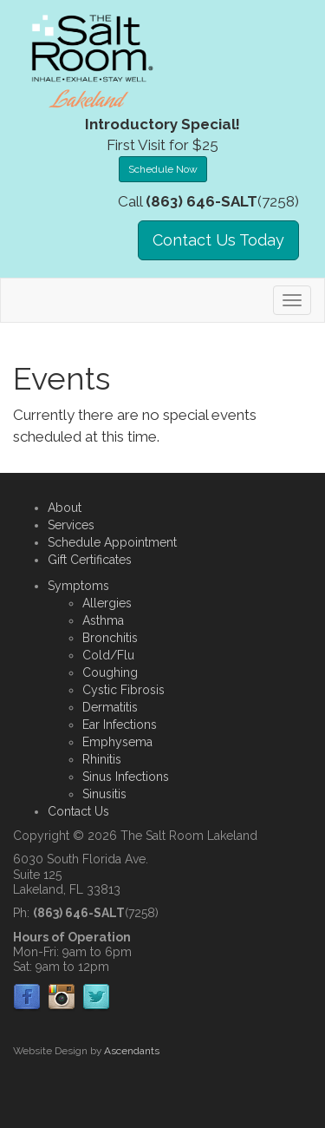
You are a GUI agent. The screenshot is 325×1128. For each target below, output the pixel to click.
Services (71, 525)
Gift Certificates (90, 560)
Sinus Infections (125, 777)
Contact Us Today (218, 240)
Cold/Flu (108, 655)
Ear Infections (119, 724)
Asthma (103, 620)
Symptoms (78, 586)
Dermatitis (110, 707)
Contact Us (78, 811)
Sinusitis (104, 794)
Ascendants (131, 1051)
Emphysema (117, 742)
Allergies (107, 603)
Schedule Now (163, 169)
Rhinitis (101, 759)
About (64, 508)
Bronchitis (110, 638)
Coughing (110, 672)
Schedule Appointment (112, 542)
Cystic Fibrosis (123, 690)
